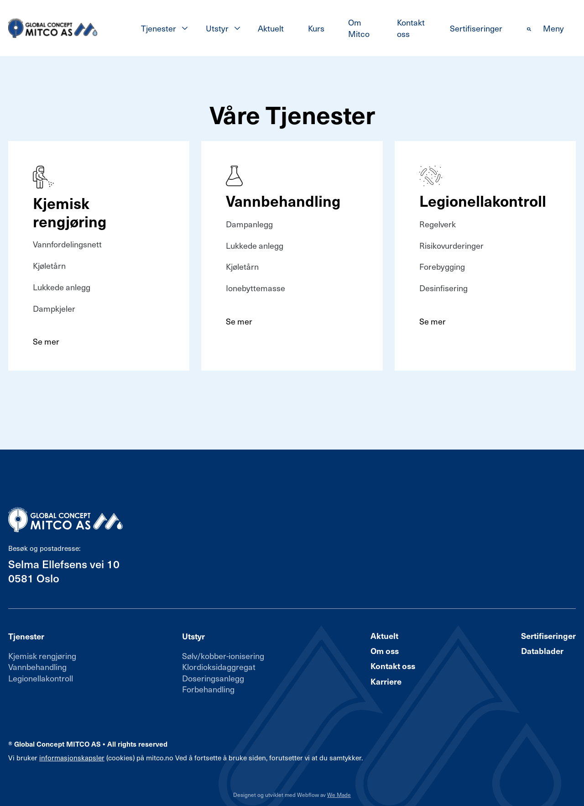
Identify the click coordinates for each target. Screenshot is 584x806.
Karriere (386, 681)
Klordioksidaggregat (219, 666)
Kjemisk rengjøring (42, 655)
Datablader (542, 650)
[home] (52, 28)
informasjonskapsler (71, 757)
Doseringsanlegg (213, 678)
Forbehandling (208, 689)
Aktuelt (271, 28)
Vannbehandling (37, 666)
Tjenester (158, 28)
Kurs (316, 28)
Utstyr (217, 28)
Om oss (384, 650)
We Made (339, 794)
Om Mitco (359, 27)
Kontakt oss (411, 27)
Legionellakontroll (40, 678)
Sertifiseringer (476, 28)
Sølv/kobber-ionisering (223, 655)
